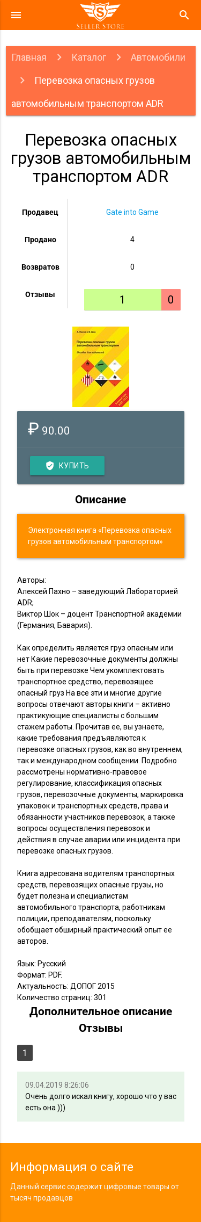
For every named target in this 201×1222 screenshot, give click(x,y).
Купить (67, 465)
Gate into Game (132, 212)
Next (179, 367)
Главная (29, 57)
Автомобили (158, 57)
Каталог (88, 57)
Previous (22, 367)
